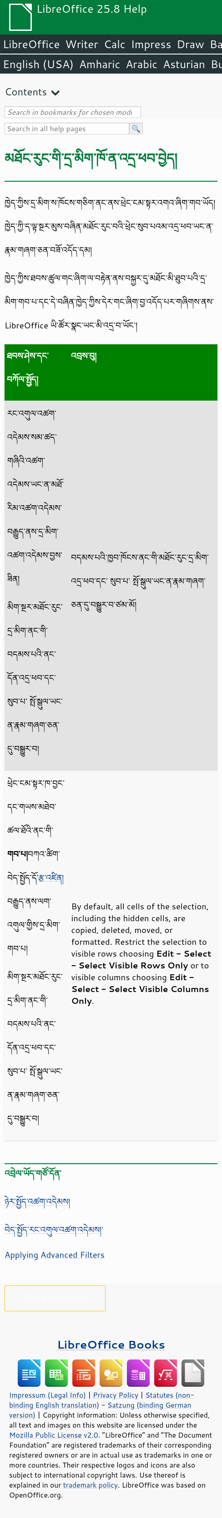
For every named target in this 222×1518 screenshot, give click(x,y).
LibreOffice (31, 44)
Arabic (141, 64)
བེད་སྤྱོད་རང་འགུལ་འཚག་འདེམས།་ (54, 1229)
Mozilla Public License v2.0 (53, 1435)
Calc (115, 44)
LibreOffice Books (111, 1344)
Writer (81, 44)
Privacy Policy (115, 1395)
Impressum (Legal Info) (47, 1395)
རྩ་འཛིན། (51, 877)
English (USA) (38, 64)
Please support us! (55, 1296)
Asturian (184, 64)
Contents (26, 91)
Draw (190, 44)
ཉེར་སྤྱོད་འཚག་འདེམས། (37, 1201)
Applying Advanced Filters (55, 1254)
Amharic (99, 64)
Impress (151, 44)
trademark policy (90, 1485)
